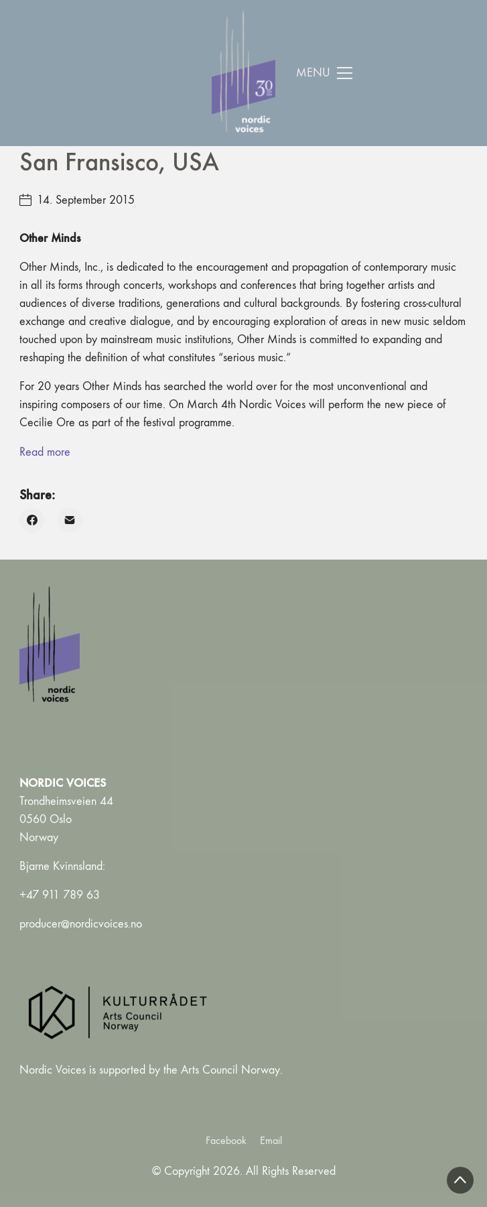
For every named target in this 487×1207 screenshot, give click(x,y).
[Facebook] (31, 520)
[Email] (70, 520)
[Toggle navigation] (324, 73)
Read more (44, 452)
